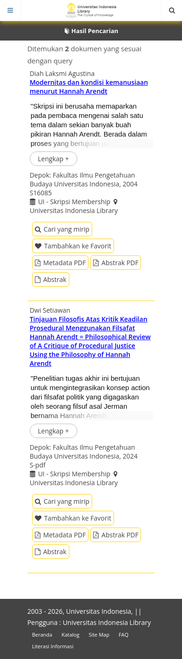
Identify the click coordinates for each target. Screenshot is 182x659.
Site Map (98, 634)
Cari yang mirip (62, 229)
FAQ (123, 634)
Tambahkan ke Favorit (73, 245)
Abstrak (51, 279)
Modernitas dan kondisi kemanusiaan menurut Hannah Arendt (89, 87)
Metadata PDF (60, 262)
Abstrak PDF (115, 262)
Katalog (70, 634)
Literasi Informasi (53, 646)
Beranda (42, 634)
